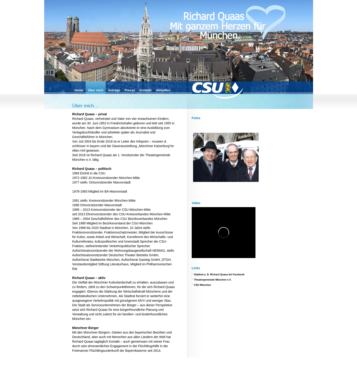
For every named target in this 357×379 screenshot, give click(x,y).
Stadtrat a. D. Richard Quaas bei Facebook (219, 274)
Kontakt (145, 90)
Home (78, 90)
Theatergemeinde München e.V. (212, 279)
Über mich (95, 90)
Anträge (114, 90)
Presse (130, 90)
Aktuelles (163, 90)
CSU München (202, 285)
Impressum (78, 375)
